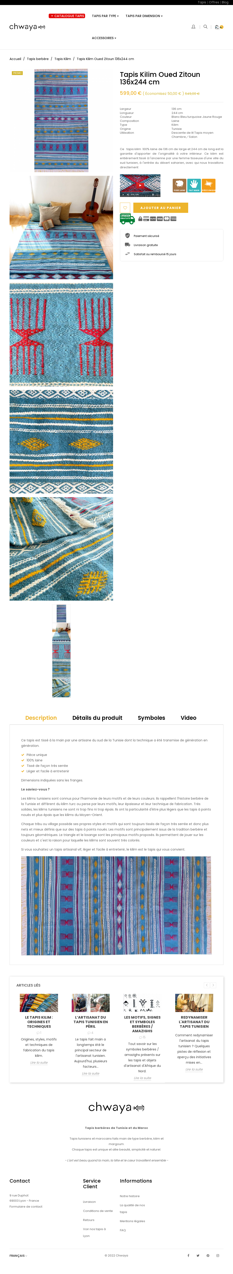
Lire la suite (39, 1063)
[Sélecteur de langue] (21, 1255)
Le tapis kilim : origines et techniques (39, 1022)
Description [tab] (41, 718)
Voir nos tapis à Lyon (94, 1232)
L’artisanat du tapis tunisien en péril (90, 1022)
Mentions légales (132, 1221)
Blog (225, 2)
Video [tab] (188, 718)
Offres (214, 2)
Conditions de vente (98, 1211)
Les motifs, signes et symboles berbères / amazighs (142, 1024)
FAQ (123, 1230)
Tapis (202, 2)
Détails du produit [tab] (97, 718)
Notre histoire (130, 1196)
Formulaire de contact (26, 1206)
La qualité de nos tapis (132, 1208)
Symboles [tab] (151, 718)
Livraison (89, 1202)
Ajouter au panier (160, 208)
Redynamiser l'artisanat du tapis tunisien (194, 1022)
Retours (88, 1220)
